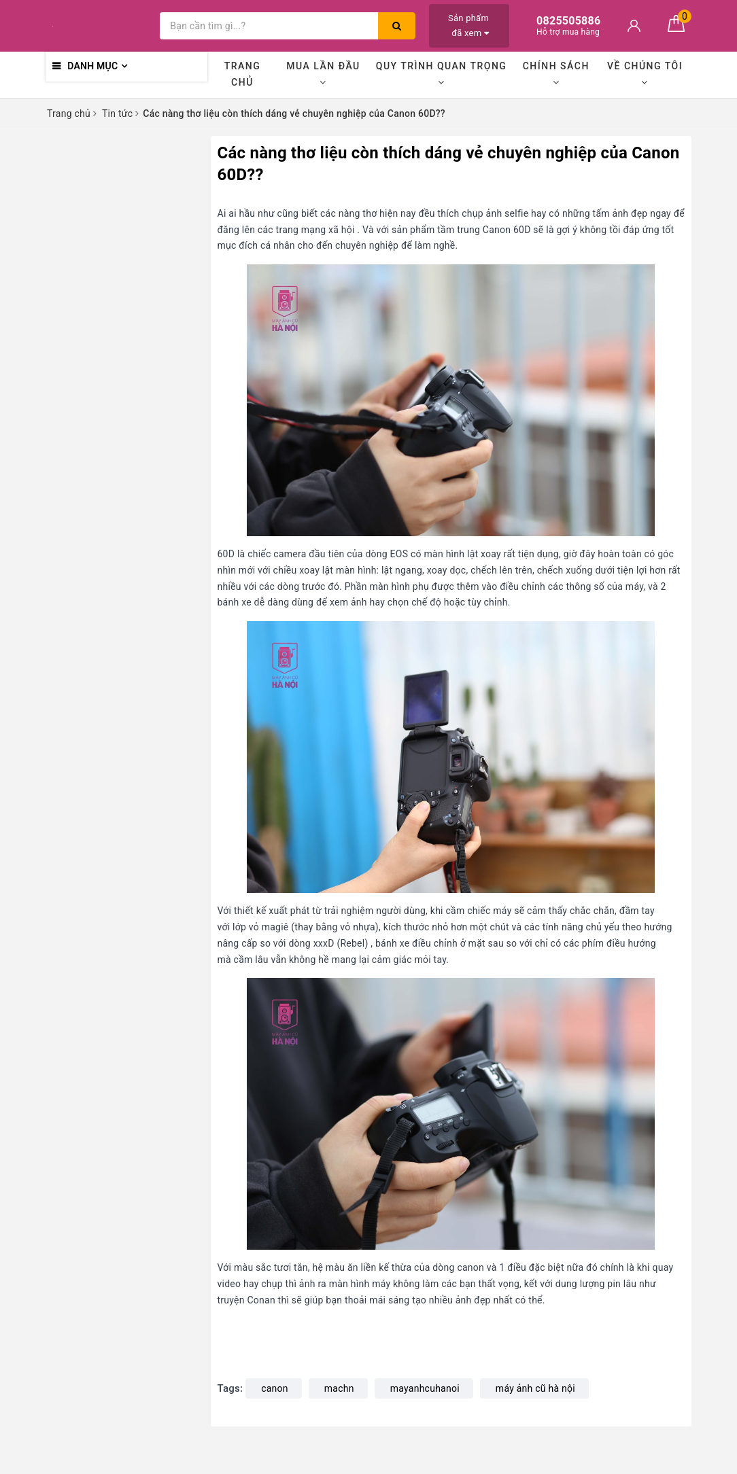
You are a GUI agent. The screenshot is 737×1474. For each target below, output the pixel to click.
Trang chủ (242, 74)
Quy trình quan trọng (441, 73)
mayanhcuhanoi (425, 1388)
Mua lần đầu (323, 73)
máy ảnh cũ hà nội (535, 1388)
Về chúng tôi (645, 73)
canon (274, 1388)
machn (339, 1388)
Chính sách (556, 73)
